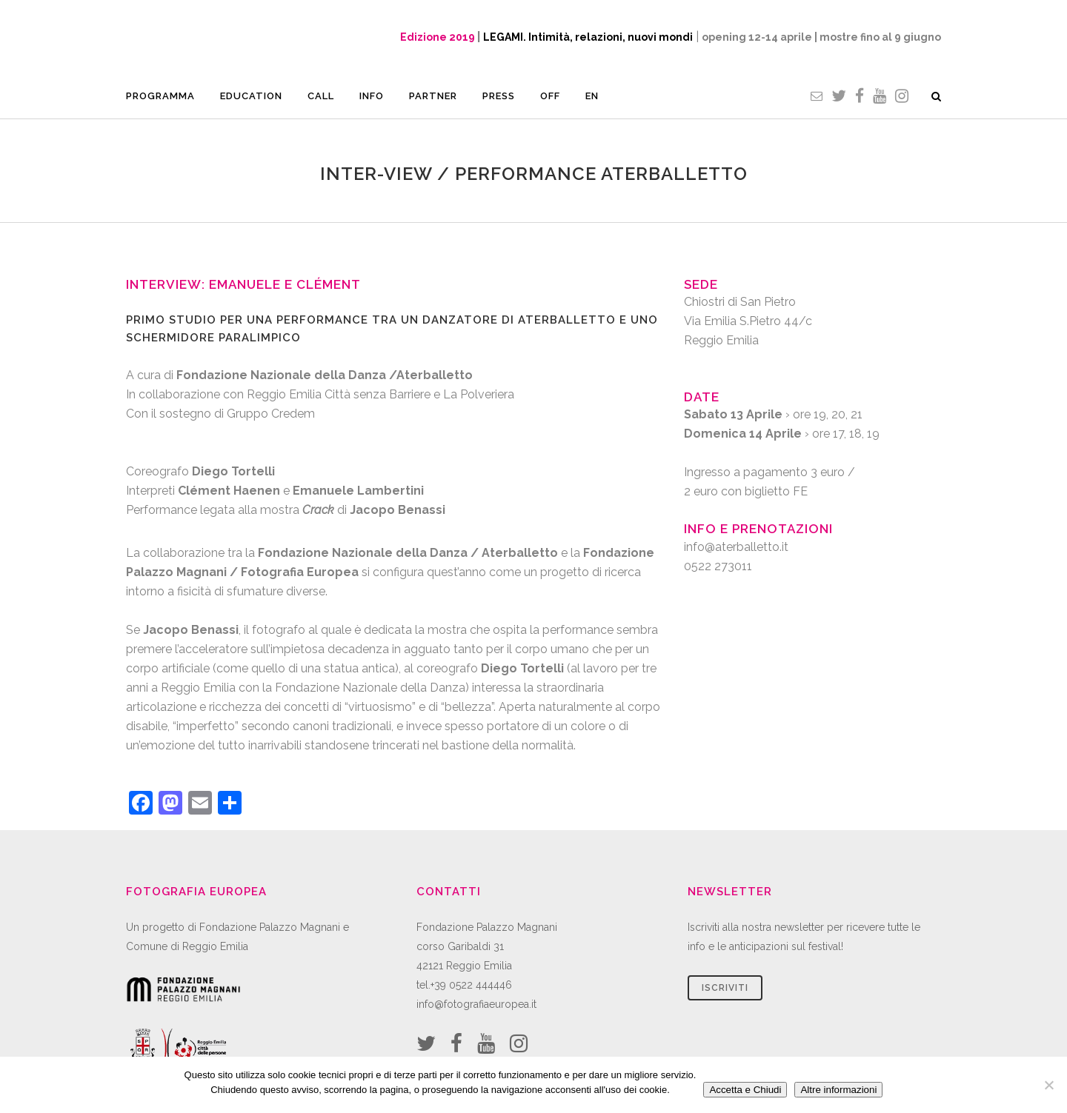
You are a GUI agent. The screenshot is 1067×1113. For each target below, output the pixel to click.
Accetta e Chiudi (745, 1089)
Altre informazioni (838, 1089)
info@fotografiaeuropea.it (476, 1004)
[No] (1048, 1084)
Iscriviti (725, 988)
